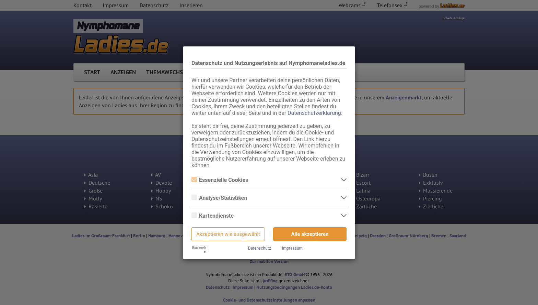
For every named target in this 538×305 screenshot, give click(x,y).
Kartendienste (212, 216)
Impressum (292, 248)
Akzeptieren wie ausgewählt (228, 234)
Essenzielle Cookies (219, 180)
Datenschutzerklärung (314, 113)
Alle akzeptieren (310, 234)
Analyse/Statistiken (219, 198)
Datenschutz (259, 248)
